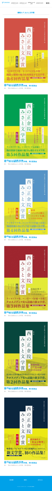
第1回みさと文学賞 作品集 (20, 462)
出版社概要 (11, 479)
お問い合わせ (40, 479)
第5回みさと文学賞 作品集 (20, 160)
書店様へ (25, 479)
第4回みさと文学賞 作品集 (20, 236)
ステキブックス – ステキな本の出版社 (27, 486)
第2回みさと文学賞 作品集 (20, 388)
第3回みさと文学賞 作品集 (20, 312)
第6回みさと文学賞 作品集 (20, 85)
